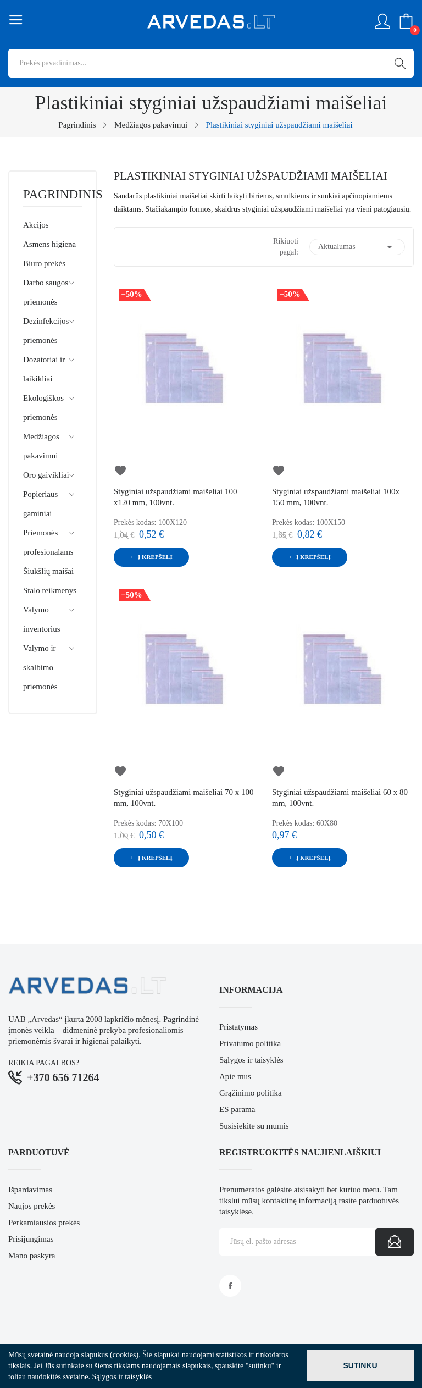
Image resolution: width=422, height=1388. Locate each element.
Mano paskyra (31, 1255)
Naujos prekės (31, 1206)
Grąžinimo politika (250, 1092)
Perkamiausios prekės (44, 1222)
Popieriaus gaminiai (40, 504)
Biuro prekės (44, 263)
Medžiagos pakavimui (41, 446)
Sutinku (360, 1365)
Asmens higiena (49, 244)
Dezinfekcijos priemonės (46, 331)
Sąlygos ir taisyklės (251, 1059)
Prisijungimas (31, 1239)
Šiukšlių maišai (48, 571)
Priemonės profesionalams (48, 542)
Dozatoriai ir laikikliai (44, 369)
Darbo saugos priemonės (45, 292)
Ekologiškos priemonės (43, 408)
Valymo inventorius (41, 619)
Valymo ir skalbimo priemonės (40, 667)
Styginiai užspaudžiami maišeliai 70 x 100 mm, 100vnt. (184, 798)
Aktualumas (357, 246)
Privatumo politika (250, 1043)
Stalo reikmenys (49, 590)
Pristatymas (238, 1026)
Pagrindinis (52, 194)
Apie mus (235, 1076)
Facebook (230, 1286)
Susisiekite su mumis (254, 1125)
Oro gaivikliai (46, 475)
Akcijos (36, 224)
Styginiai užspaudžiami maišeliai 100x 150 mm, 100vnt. (335, 497)
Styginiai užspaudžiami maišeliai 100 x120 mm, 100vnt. (175, 497)
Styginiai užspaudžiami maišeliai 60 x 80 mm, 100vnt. (340, 798)
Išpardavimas (30, 1189)
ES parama (237, 1109)
